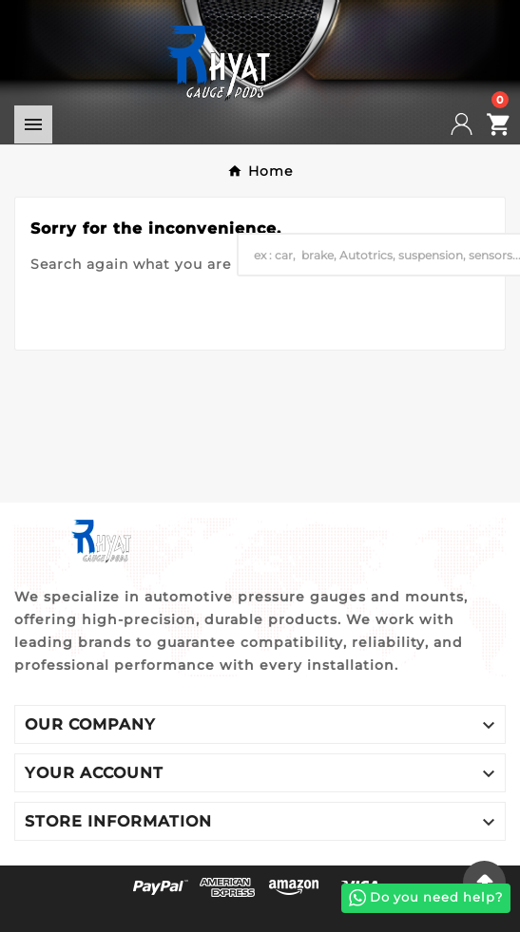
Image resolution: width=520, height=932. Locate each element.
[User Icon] (473, 124)
